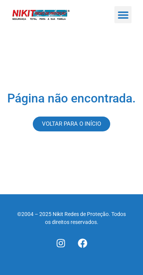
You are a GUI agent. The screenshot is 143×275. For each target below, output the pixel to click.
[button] (123, 14)
